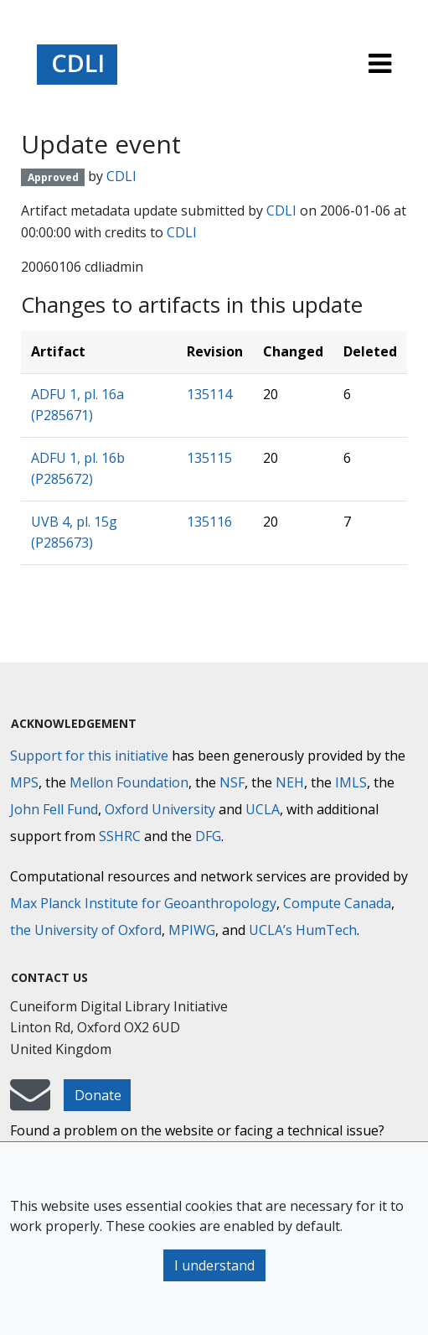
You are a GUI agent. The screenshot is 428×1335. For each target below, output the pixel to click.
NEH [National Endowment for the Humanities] (290, 782)
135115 (209, 458)
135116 (209, 521)
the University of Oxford (86, 930)
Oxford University (160, 809)
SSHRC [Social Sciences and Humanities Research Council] (120, 836)
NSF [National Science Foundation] (232, 782)
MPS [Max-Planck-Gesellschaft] (24, 782)
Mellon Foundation (129, 782)
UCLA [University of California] (262, 809)
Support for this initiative (89, 755)
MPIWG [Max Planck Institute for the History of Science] (191, 930)
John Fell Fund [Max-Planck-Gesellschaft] (54, 809)
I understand (214, 1265)
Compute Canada (337, 903)
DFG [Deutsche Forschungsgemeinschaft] (208, 836)
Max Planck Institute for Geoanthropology (143, 903)
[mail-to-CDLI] (30, 1102)
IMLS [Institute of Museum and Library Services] (351, 782)
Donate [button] (98, 1095)
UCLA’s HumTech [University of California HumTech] (303, 930)
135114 (209, 394)
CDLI (121, 176)
